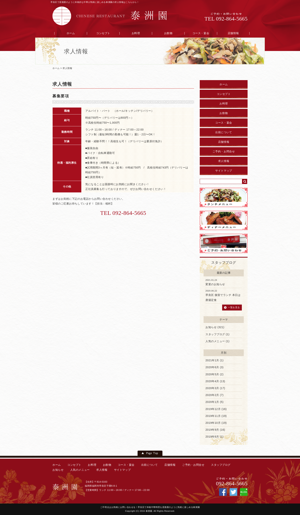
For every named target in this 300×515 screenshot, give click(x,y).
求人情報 (67, 68)
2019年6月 (212, 436)
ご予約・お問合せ (224, 151)
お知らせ (211, 327)
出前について (223, 132)
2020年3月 (212, 388)
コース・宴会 (200, 33)
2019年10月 (213, 422)
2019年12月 (213, 409)
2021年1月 (212, 360)
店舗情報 (233, 33)
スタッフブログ (215, 334)
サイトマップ (223, 170)
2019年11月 (213, 415)
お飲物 (168, 33)
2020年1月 (212, 401)
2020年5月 (212, 374)
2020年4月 (212, 381)
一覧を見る (234, 307)
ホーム (71, 33)
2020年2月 (212, 395)
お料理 (136, 33)
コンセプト (103, 33)
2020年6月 (212, 367)
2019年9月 (212, 429)
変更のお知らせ (215, 284)
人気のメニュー (215, 341)
